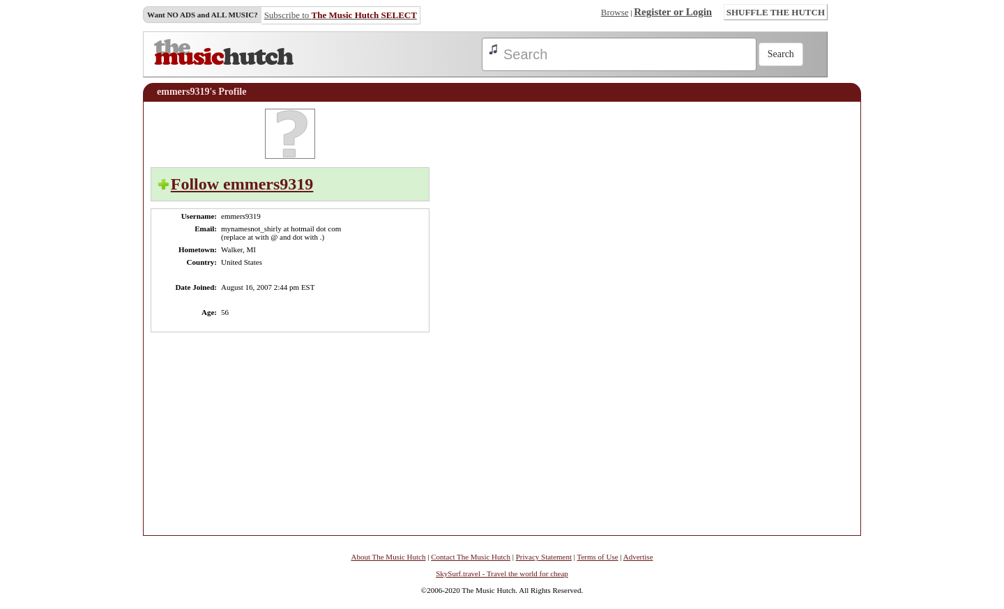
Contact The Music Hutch (470, 557)
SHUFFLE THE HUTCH (776, 12)
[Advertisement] (811, 318)
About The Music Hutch (388, 557)
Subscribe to (340, 15)
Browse (615, 12)
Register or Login (673, 11)
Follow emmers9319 (242, 184)
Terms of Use (597, 557)
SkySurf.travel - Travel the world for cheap (502, 573)
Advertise (638, 557)
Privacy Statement (544, 557)
